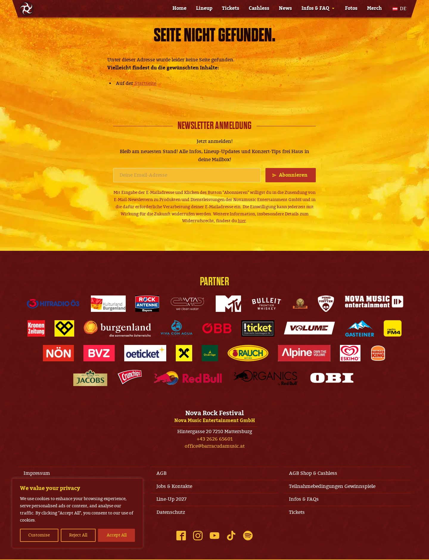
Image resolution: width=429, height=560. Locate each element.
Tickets (230, 8)
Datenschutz (170, 513)
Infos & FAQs (304, 500)
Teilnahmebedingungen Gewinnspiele (332, 487)
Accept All (117, 535)
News (285, 8)
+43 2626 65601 (215, 439)
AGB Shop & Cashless (313, 473)
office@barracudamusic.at (215, 446)
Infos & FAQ (315, 8)
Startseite (145, 83)
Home (179, 8)
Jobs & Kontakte (174, 487)
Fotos (351, 8)
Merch (374, 8)
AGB (161, 473)
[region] (77, 513)
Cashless (259, 8)
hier (242, 221)
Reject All (78, 535)
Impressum (37, 473)
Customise (39, 535)
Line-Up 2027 (171, 500)
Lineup (204, 8)
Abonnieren (293, 175)
